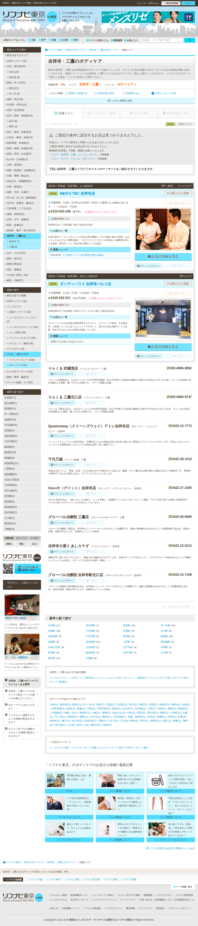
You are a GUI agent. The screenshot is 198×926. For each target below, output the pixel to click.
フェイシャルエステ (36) (21, 337)
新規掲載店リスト (79, 895)
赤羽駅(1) (9, 496)
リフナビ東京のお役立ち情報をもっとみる (170, 848)
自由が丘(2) (118, 712)
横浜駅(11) (10, 523)
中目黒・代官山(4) (16, 104)
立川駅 (164, 652)
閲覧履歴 (116, 40)
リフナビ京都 (72, 879)
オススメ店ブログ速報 (129, 895)
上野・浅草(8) (13, 164)
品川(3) (133, 704)
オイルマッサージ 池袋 (84, 747)
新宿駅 (126, 625)
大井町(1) (175, 712)
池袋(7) (100, 704)
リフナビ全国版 (13, 879)
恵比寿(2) (65, 704)
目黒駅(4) (9, 430)
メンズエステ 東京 (59, 747)
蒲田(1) (164, 712)
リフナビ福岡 (129, 879)
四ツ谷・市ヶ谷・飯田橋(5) (20, 197)
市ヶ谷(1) (60, 716)
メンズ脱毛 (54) (16, 332)
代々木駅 (165, 625)
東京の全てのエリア (16, 55)
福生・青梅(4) (13, 269)
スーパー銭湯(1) (58, 681)
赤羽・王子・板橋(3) (17, 219)
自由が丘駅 (54, 647)
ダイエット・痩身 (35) (20, 343)
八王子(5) (112, 720)
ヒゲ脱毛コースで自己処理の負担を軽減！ (84, 255)
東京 (74, 40)
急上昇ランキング (79, 899)
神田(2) (172, 708)
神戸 (42, 40)
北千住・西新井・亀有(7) (19, 203)
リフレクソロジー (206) (21, 359)
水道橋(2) (57, 712)
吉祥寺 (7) (13, 241)
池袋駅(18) (10, 419)
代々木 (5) (13, 93)
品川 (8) (12, 121)
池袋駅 (51, 630)
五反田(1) (122, 704)
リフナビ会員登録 (92, 908)
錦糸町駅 (90, 652)
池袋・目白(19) (14, 99)
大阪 (32, 40)
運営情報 (130, 908)
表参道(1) (164, 704)
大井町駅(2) (10, 485)
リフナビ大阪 (35, 879)
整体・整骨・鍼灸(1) (17, 377)
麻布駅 (126, 636)
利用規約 (160, 908)
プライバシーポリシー (179, 908)
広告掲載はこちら (163, 899)
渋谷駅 (51, 625)
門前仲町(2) (103, 708)
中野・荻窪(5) (13, 186)
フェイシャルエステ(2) (108, 677)
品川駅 (164, 630)
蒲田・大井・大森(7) (17, 192)
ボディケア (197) (17, 365)
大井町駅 (90, 647)
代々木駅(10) (11, 414)
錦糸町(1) (55, 720)
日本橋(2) (140, 708)
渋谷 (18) (13, 71)
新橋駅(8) (9, 458)
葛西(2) (116, 708)
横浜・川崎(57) (14, 280)
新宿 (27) (13, 88)
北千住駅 (128, 647)
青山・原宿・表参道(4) (18, 132)
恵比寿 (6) (13, 77)
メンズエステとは (58, 899)
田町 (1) (12, 126)
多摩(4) (182, 716)
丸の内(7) (127, 708)
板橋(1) (161, 716)
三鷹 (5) (12, 246)
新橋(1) (81, 708)
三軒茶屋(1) (119, 716)
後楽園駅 (165, 641)
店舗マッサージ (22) (19, 312)
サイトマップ (145, 908)
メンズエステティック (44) (22, 327)
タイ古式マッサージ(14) (19, 371)
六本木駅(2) (10, 441)
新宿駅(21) (10, 408)
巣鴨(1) (106, 712)
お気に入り (131, 40)
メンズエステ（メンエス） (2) (22, 319)
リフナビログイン (113, 908)
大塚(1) (96, 712)
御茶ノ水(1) (71, 712)
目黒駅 (126, 630)
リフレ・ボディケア (16, 354)
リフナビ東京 (111, 879)
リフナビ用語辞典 (184, 895)
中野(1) (131, 712)
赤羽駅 (164, 647)
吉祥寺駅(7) (10, 512)
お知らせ (53, 908)
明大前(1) (60, 725)
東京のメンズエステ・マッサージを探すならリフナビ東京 (100, 919)
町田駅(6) (9, 501)
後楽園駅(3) (10, 474)
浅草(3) (161, 708)
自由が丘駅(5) (11, 479)
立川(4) (124, 720)
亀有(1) (106, 716)
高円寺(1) (152, 712)
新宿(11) (76, 704)
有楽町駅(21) (11, 463)
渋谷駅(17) (10, 397)
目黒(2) (110, 704)
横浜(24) (95, 725)
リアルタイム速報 (58, 895)
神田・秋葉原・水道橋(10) (20, 170)
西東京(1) (155, 720)
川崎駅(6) (9, 529)
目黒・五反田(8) (14, 110)
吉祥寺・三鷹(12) (15, 235)
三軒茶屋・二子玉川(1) (18, 208)
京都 (52, 40)
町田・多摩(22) (14, 225)
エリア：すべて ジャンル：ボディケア (73, 158)
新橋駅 (51, 641)
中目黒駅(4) (10, 425)
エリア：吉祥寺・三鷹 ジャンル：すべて (74, 154)
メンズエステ (13, 306)
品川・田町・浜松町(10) (19, 115)
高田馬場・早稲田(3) (17, 143)
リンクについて (127, 899)
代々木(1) (89, 704)
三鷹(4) (101, 720)
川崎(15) (106, 725)
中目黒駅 (90, 630)
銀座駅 (164, 636)
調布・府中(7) (13, 258)
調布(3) (134, 720)
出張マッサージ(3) (16, 61)
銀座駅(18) (10, 452)
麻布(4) (176, 704)
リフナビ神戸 (53, 879)
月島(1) (91, 708)
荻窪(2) (141, 712)
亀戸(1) (66, 720)
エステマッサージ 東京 (111, 747)
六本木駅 (90, 636)
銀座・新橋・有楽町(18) (19, 148)
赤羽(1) (151, 716)
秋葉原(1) (183, 708)
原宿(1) (153, 704)
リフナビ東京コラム (98, 40)
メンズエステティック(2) (63, 677)
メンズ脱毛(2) (86, 677)
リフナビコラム (164, 895)
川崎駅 (89, 658)
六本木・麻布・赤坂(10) (19, 137)
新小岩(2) (77, 720)
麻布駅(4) (9, 447)
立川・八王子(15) (15, 253)
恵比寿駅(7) (10, 403)
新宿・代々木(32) (15, 82)
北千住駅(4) (10, 490)
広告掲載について (70, 908)
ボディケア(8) (179, 677)
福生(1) (167, 720)
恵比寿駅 (90, 625)
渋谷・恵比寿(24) (15, 66)
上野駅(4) (9, 468)
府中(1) (144, 720)
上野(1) (151, 708)
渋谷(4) (53, 704)
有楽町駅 (90, 641)
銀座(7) (71, 708)
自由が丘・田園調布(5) (18, 181)
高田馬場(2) (58, 708)
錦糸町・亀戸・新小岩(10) (20, 230)
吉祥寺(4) (90, 720)
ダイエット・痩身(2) (134, 677)
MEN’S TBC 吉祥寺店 (71, 194)
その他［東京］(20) (77, 725)
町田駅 (51, 652)
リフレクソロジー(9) (159, 677)
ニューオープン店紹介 (103, 895)
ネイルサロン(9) (14, 348)
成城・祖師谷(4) (136, 716)
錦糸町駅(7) (10, 507)
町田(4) (172, 716)
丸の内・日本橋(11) (16, 159)
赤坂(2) (186, 704)
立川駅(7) (9, 518)
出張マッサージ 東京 (137, 747)
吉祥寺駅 (128, 652)
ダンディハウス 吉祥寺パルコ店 (79, 284)
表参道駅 (53, 636)
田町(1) (143, 704)
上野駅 (126, 641)
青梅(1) (177, 720)
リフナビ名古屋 (91, 879)
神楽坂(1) (72, 716)
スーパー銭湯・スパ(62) (19, 382)
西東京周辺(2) (13, 264)
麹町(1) (84, 716)
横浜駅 (51, 658)
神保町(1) (84, 712)
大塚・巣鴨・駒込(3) (17, 175)
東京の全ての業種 (15, 295)
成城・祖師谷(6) (14, 214)
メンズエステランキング (104, 899)
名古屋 (63, 40)
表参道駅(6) (10, 436)
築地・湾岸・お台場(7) (18, 153)
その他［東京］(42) (16, 275)
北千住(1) (95, 716)
